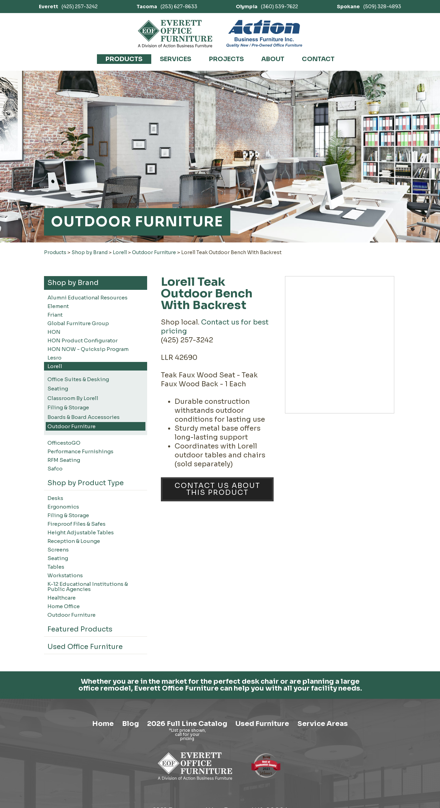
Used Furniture (262, 778)
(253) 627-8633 (166, 6)
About (272, 59)
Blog (130, 778)
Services (175, 59)
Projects (226, 59)
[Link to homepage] (175, 33)
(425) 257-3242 (68, 6)
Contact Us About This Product (217, 489)
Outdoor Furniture (154, 252)
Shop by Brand (90, 252)
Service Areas (322, 778)
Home (103, 778)
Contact (318, 59)
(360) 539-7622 (267, 6)
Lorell (120, 252)
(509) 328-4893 (369, 6)
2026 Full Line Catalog (187, 778)
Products (124, 59)
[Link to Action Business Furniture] (264, 33)
